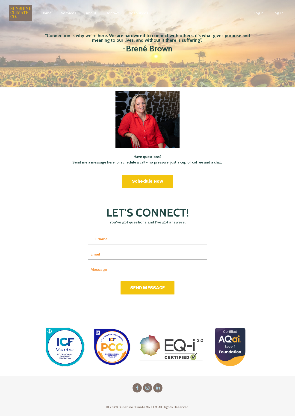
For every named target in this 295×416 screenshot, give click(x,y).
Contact (113, 13)
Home (46, 13)
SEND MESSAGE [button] (147, 287)
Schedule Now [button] (147, 181)
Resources (138, 13)
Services (69, 13)
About (91, 13)
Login (258, 13)
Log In (278, 13)
